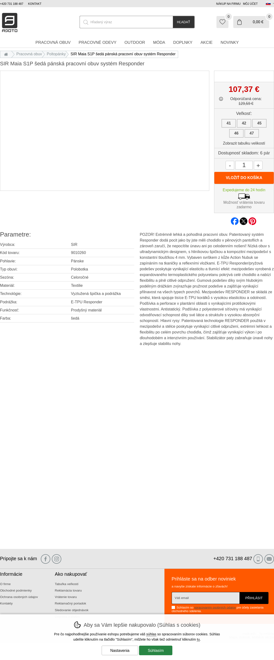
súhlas (151, 634)
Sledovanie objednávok (72, 610)
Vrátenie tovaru (66, 597)
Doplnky (182, 42)
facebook (235, 219)
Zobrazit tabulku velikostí (244, 143)
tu (198, 639)
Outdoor (134, 42)
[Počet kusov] (244, 165)
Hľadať (183, 22)
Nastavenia (119, 651)
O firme (5, 584)
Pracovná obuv (29, 54)
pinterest (252, 219)
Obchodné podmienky (16, 590)
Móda (159, 42)
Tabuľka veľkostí (67, 584)
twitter (243, 219)
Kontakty (6, 603)
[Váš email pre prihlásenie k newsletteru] (205, 598)
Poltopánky (56, 54)
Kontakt (34, 4)
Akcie (206, 42)
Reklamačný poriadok (70, 603)
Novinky (230, 42)
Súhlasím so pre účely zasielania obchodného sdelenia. (217, 609)
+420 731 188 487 (11, 4)
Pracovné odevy (98, 42)
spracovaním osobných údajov (215, 607)
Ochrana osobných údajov (19, 597)
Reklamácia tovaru (68, 590)
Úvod (7, 54)
